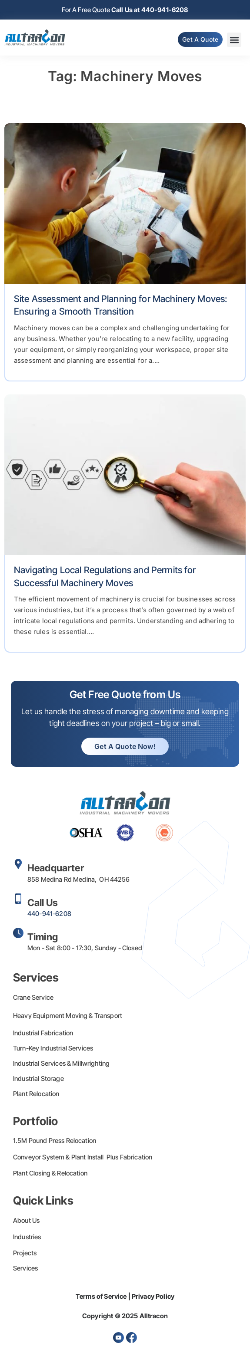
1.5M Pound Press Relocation (54, 1140)
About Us (26, 1220)
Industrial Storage (38, 1078)
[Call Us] (18, 898)
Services (25, 1268)
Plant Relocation (36, 1094)
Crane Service (33, 997)
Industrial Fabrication (43, 1033)
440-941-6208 (49, 913)
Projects (25, 1253)
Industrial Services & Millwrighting (61, 1063)
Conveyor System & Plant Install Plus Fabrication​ (82, 1157)
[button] (234, 40)
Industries (27, 1237)
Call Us (42, 902)
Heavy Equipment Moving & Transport (67, 1015)
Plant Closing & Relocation (50, 1173)
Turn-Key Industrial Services (53, 1048)
